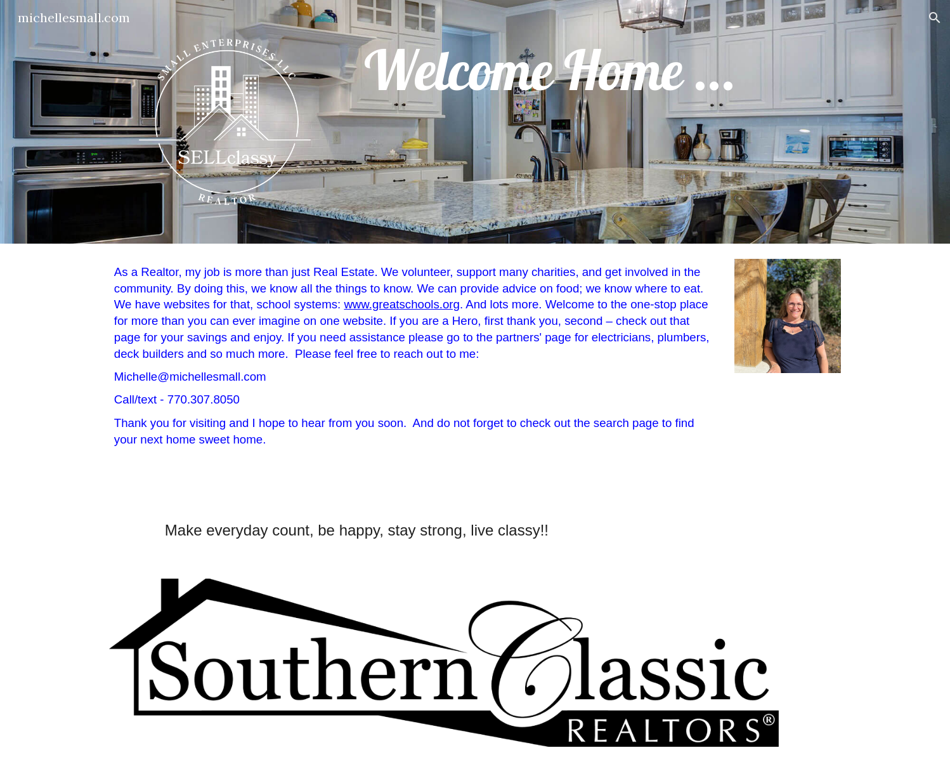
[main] (600, 70)
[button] (935, 18)
